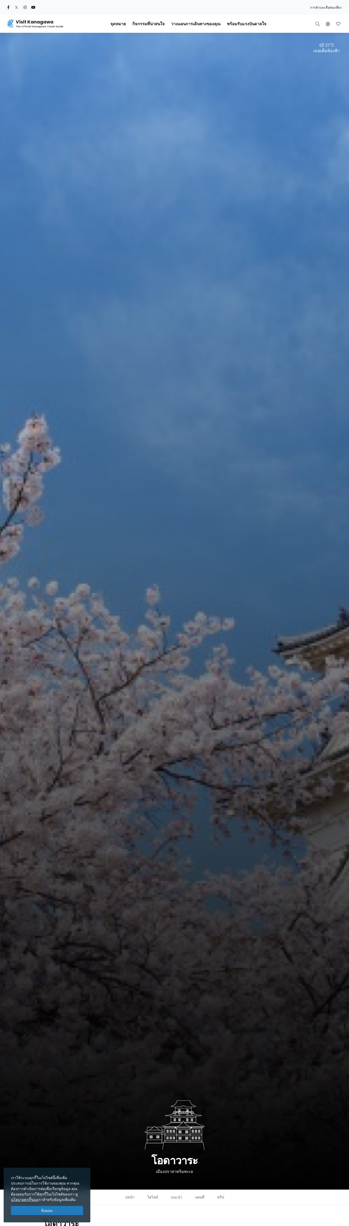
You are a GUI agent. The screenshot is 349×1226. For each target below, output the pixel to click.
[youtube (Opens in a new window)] (33, 7)
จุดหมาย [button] (118, 23)
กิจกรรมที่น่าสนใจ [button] (148, 23)
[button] (328, 24)
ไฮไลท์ (152, 1197)
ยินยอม (47, 1210)
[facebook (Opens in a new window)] (8, 7)
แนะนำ (176, 1197)
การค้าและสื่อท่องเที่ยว (326, 7)
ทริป (220, 1197)
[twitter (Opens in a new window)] (16, 7)
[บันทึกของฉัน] (338, 24)
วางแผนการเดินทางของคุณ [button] (196, 23)
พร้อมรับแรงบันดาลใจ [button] (246, 23)
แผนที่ (199, 1197)
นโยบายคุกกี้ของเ (25, 1199)
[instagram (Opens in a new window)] (25, 7)
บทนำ (130, 1197)
